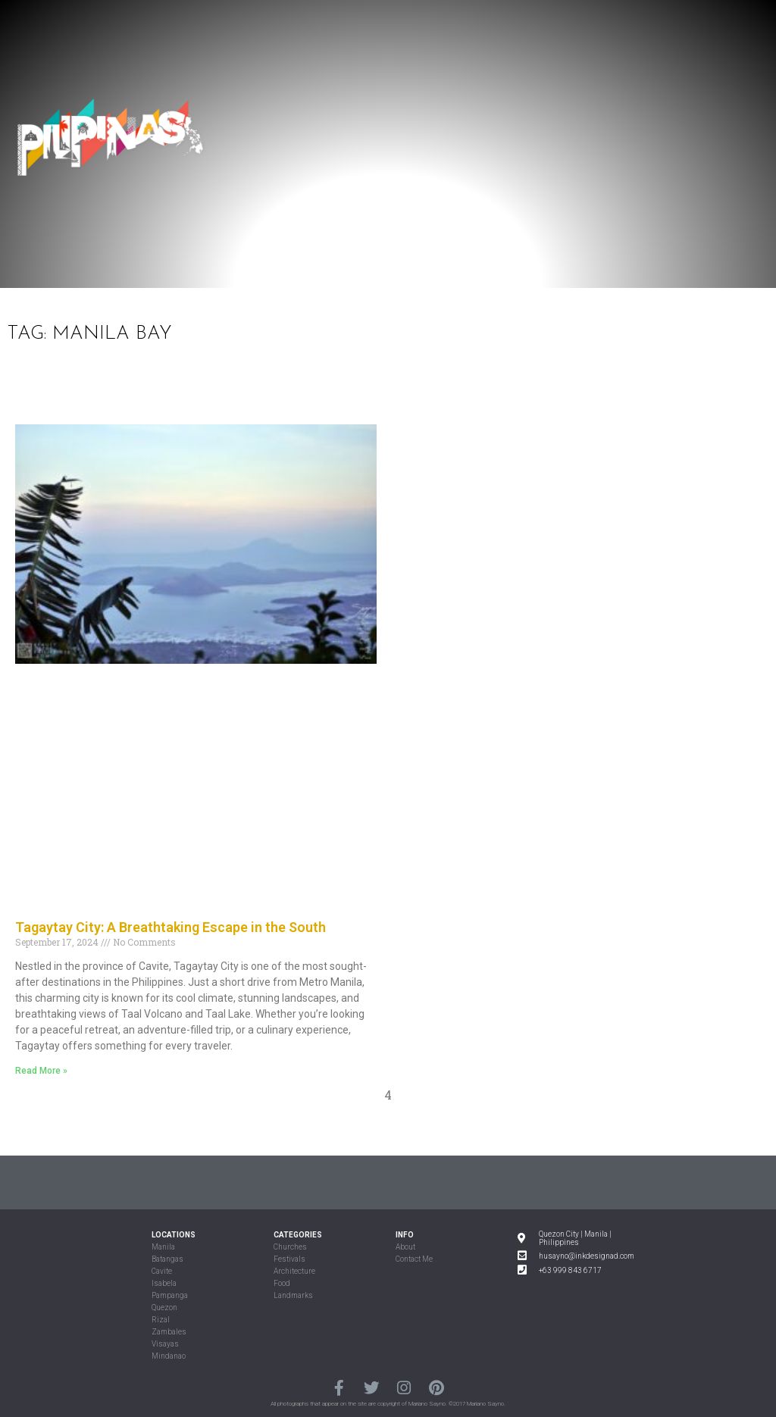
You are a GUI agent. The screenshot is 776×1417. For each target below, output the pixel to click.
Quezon (164, 1307)
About (405, 1247)
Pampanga (170, 1295)
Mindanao (169, 1356)
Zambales (169, 1332)
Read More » (41, 1070)
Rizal (161, 1319)
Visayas (165, 1344)
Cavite (162, 1271)
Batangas (167, 1259)
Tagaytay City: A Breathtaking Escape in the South (170, 927)
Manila (163, 1247)
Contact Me (414, 1259)
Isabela (164, 1283)
